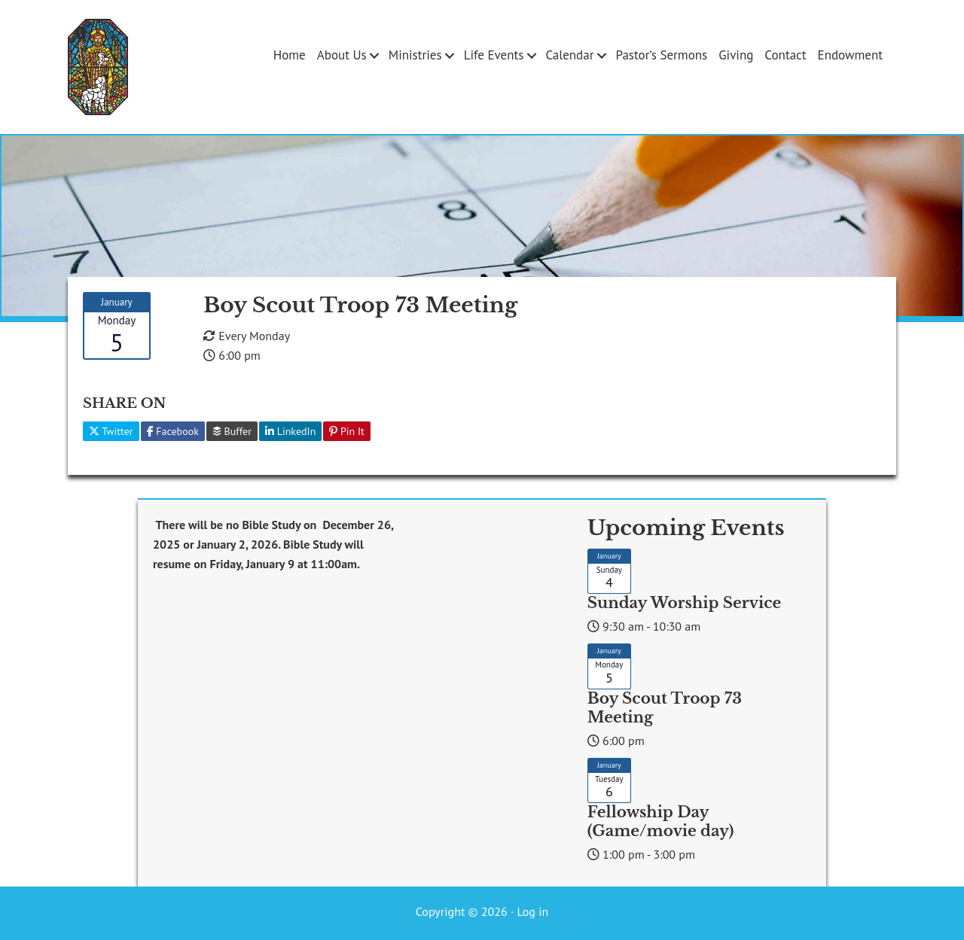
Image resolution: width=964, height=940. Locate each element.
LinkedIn (290, 431)
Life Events (494, 55)
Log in (532, 911)
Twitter (111, 431)
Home (289, 55)
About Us (342, 55)
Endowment (850, 55)
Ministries (415, 55)
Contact (785, 55)
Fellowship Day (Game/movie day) (660, 821)
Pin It (347, 431)
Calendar (569, 55)
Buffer (232, 431)
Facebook (173, 431)
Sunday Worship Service (684, 603)
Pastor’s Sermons (661, 55)
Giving (735, 55)
